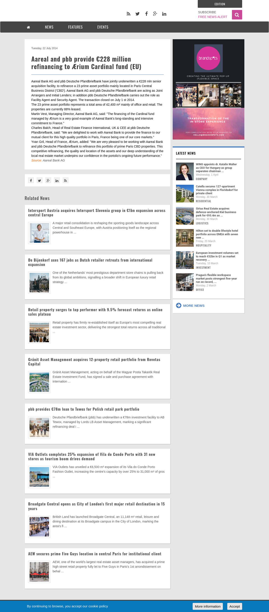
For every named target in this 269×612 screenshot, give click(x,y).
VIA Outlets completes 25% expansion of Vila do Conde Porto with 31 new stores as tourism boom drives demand (91, 456)
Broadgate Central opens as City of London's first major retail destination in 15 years (96, 506)
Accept (234, 606)
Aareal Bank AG (54, 160)
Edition (220, 4)
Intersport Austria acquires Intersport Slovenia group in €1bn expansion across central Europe (97, 213)
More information (207, 606)
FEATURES (75, 27)
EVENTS (103, 27)
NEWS (49, 27)
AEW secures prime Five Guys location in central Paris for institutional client (95, 553)
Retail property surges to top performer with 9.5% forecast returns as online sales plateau (95, 312)
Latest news (186, 153)
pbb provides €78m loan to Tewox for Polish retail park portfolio (83, 409)
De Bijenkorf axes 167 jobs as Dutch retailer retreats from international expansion (90, 262)
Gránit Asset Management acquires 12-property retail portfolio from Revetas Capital (94, 362)
